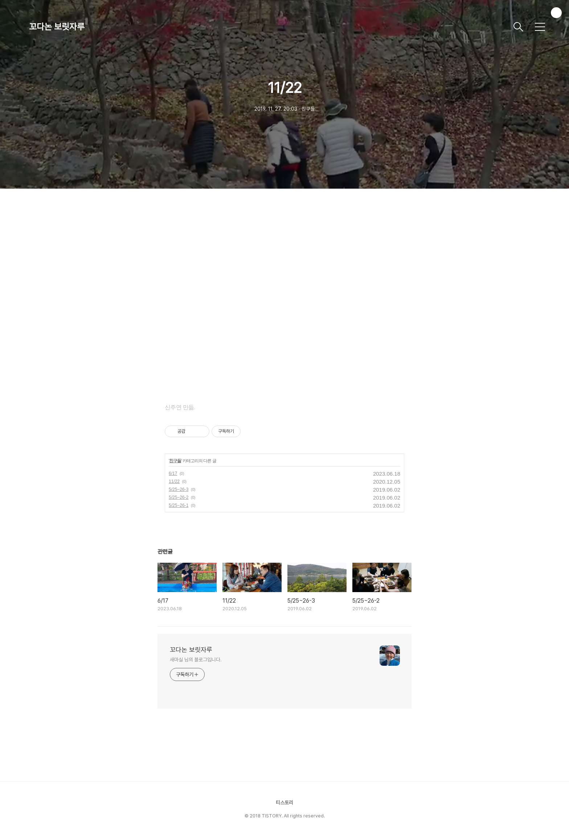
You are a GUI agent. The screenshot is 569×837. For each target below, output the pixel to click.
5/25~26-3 (178, 489)
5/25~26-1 (178, 505)
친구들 (175, 460)
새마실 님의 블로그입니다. (196, 659)
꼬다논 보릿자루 (57, 26)
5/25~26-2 (178, 497)
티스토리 (284, 802)
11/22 (174, 481)
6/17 (173, 473)
